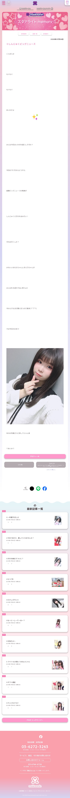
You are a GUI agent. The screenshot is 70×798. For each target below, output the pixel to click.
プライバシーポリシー (44, 791)
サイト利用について (31, 791)
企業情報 (21, 791)
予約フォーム (31, 770)
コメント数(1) (50, 470)
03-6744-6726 (35, 764)
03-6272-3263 (35, 746)
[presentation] (35, 477)
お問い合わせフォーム (35, 760)
